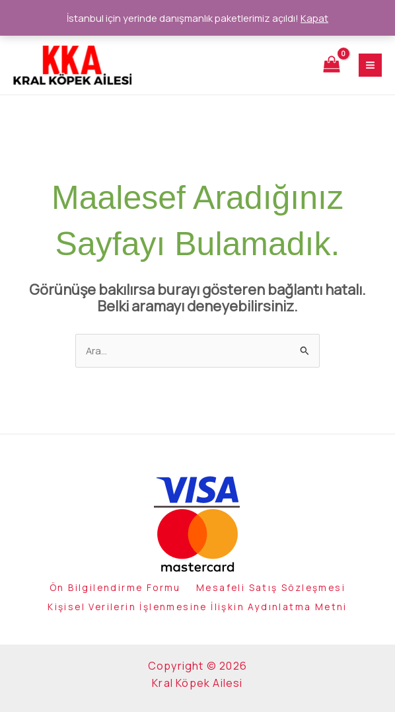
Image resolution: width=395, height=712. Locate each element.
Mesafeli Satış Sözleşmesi (276, 592)
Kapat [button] (314, 17)
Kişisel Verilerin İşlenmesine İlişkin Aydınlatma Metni (197, 608)
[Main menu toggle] (370, 67)
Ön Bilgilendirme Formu (110, 592)
